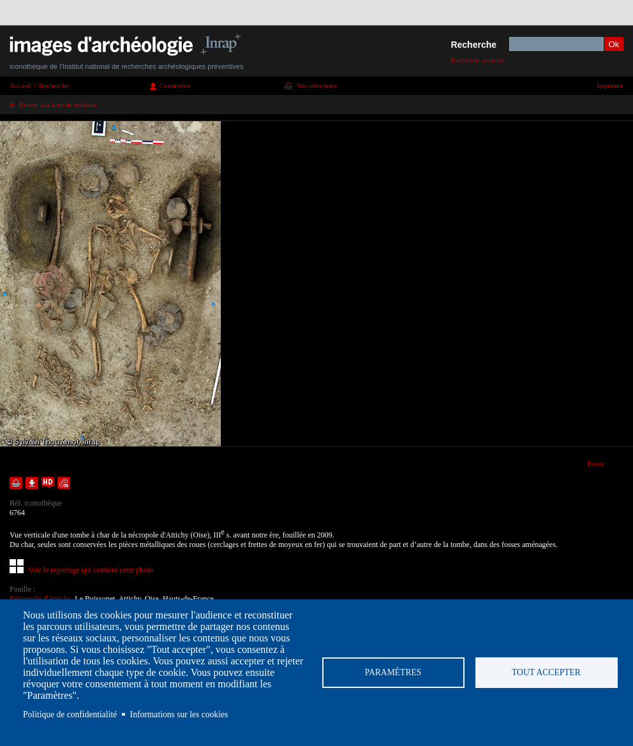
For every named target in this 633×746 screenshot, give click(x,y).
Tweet (595, 463)
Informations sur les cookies (179, 714)
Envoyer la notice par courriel (63, 483)
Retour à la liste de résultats (58, 104)
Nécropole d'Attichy (40, 598)
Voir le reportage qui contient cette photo (90, 570)
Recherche (473, 45)
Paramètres (393, 672)
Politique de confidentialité (70, 714)
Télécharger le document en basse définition (32, 483)
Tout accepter (546, 672)
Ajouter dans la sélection (16, 483)
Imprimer (610, 85)
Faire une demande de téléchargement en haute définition (47, 483)
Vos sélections (316, 85)
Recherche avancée (478, 60)
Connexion (175, 85)
